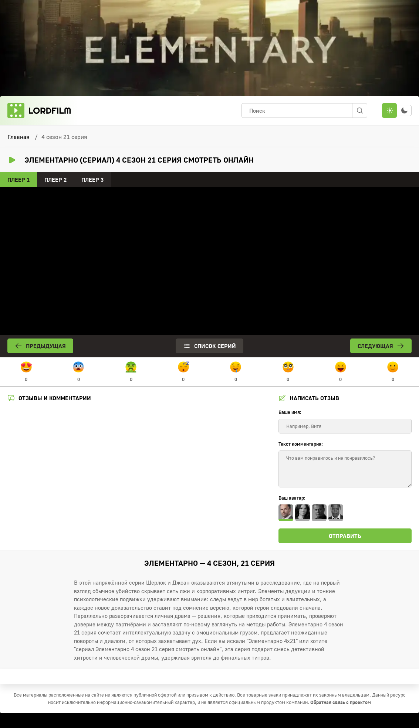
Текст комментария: (300, 444)
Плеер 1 (18, 179)
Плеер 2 (55, 179)
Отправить (345, 536)
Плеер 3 (92, 179)
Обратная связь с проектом (340, 702)
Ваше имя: (289, 412)
